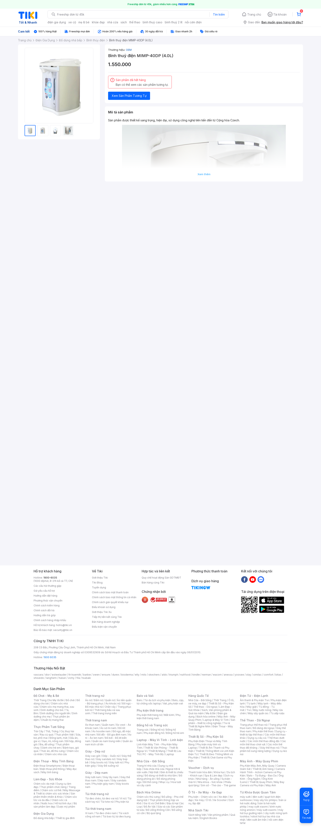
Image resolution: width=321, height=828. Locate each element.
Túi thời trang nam (98, 808)
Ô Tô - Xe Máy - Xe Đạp (205, 792)
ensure (106, 674)
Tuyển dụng (99, 587)
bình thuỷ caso (152, 22)
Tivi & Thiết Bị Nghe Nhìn (209, 725)
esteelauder (59, 674)
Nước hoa (47, 803)
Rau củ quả (46, 734)
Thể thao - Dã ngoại (205, 706)
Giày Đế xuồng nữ (108, 765)
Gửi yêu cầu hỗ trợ (44, 590)
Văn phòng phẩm (218, 814)
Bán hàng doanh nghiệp (106, 621)
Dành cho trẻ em (51, 747)
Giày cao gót (92, 755)
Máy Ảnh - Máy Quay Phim (259, 761)
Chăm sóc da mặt (44, 783)
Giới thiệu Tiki (100, 577)
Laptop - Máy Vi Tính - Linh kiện (160, 740)
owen (96, 674)
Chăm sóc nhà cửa (56, 754)
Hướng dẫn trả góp (45, 615)
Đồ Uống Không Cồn (158, 809)
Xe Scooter (220, 800)
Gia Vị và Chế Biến (154, 803)
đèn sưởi (258, 796)
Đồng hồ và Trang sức (152, 725)
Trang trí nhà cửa (146, 765)
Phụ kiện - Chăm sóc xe (202, 796)
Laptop (169, 754)
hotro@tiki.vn (64, 625)
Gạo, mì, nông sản (52, 741)
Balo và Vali (145, 695)
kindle (196, 674)
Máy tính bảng (49, 772)
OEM (129, 49)
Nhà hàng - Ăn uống (207, 778)
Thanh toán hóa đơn (200, 772)
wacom (217, 674)
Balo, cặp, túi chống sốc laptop (160, 702)
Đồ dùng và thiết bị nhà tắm (161, 775)
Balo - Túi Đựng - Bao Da (262, 775)
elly (137, 674)
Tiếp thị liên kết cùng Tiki (107, 616)
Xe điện (223, 796)
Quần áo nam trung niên (106, 741)
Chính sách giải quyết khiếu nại (110, 602)
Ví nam (89, 813)
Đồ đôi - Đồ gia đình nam (111, 734)
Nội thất (153, 772)
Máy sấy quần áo (258, 713)
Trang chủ (254, 14)
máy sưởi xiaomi (266, 809)
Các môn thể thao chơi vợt (263, 743)
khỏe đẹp (98, 22)
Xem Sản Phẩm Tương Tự (129, 95)
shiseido (39, 677)
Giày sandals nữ (105, 759)
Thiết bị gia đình (65, 818)
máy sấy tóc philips (265, 800)
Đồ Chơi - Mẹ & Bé (46, 695)
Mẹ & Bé (211, 713)
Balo (139, 700)
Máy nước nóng (262, 710)
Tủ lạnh (251, 703)
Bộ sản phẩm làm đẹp (55, 805)
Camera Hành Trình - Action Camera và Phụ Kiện (262, 772)
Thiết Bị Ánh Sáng (263, 768)
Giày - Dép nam (96, 772)
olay (248, 674)
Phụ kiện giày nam (103, 783)
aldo (164, 674)
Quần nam (108, 724)
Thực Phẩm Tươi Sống (49, 727)
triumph (173, 674)
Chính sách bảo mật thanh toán (110, 592)
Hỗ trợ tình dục (63, 803)
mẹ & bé (83, 22)
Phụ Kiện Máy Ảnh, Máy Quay (257, 765)
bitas (278, 674)
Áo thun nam (92, 724)
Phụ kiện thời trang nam (159, 716)
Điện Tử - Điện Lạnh (254, 695)
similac (257, 674)
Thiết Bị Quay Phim (261, 782)
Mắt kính (169, 714)
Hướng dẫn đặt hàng (45, 595)
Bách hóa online (206, 716)
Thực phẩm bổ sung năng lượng (263, 749)
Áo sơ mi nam (108, 728)
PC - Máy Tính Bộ (153, 754)
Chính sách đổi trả (44, 610)
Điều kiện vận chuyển (104, 626)
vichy (71, 677)
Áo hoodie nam (101, 731)
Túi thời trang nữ (97, 794)
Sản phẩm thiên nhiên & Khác (54, 795)
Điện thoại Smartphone (47, 765)
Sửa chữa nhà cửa (154, 768)
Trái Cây (38, 731)
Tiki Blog (97, 582)
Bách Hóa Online (149, 792)
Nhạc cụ (164, 782)
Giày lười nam (93, 777)
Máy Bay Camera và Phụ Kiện (262, 784)
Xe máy (199, 800)
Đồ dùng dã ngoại (263, 728)
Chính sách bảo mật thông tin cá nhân (114, 597)
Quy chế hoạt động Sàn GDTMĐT (161, 577)
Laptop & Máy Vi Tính (216, 719)
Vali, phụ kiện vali (173, 703)
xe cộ (72, 22)
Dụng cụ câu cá (257, 737)
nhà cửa (112, 22)
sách (124, 22)
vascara (38, 674)
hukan (62, 677)
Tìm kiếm (219, 14)
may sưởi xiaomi (258, 806)
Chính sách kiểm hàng (47, 605)
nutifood (185, 674)
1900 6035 (49, 657)
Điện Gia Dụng (44, 813)
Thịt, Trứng (51, 731)
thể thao (134, 22)
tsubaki (86, 677)
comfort (268, 674)
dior (47, 674)
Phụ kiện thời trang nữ (149, 714)
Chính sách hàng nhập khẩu (50, 620)
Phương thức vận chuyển (48, 600)
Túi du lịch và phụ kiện (157, 700)
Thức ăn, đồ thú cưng (52, 750)
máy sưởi (245, 796)
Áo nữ (88, 700)
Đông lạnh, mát (58, 737)
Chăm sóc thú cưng (148, 796)
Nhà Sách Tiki (198, 810)
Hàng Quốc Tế (198, 695)
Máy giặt (251, 706)
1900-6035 (50, 577)
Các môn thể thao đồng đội (263, 741)
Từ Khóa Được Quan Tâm (258, 792)
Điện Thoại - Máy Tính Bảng (53, 761)
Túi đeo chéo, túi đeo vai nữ (101, 798)
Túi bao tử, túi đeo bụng (117, 816)
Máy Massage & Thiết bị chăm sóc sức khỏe (57, 792)
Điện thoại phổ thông (52, 768)
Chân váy (110, 706)
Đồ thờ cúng (150, 782)
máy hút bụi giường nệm (261, 811)
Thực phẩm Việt (64, 734)
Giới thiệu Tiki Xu (102, 612)
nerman (206, 674)
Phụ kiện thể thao (263, 731)
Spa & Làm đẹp (213, 775)
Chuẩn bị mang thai (52, 719)
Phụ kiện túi (122, 801)
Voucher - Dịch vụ (201, 767)
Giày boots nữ (98, 762)
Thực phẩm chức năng (53, 787)
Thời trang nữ (94, 695)
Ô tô (208, 800)
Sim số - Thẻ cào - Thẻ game (218, 785)
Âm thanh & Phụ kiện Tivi (254, 700)
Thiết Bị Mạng (157, 750)
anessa (228, 674)
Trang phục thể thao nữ (253, 724)
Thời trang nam (96, 720)
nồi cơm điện (193, 22)
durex (115, 674)
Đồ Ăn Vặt (149, 806)
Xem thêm (204, 174)
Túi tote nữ (107, 801)
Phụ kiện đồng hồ (154, 732)
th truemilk (75, 674)
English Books (208, 818)
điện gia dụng (56, 22)
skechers (154, 674)
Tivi (248, 710)
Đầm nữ (98, 700)
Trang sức (143, 729)
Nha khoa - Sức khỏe (210, 782)
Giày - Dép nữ (95, 751)
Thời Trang (220, 700)
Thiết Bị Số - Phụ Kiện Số (205, 736)
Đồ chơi (70, 700)
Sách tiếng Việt (197, 814)
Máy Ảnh (271, 785)
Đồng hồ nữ (157, 729)
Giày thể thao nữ (269, 747)
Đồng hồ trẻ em (175, 732)
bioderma (127, 674)
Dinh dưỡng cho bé (52, 710)
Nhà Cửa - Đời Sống (151, 761)
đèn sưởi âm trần (257, 819)
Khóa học (219, 772)
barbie (87, 674)
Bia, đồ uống (47, 744)
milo (143, 674)
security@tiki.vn (62, 630)
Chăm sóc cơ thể (51, 790)
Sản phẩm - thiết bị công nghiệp (211, 721)
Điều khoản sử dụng (103, 607)
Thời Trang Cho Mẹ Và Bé (49, 700)
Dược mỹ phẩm (66, 806)
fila (78, 677)
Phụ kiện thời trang (150, 710)
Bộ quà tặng (154, 813)
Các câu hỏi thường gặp (47, 585)
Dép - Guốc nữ (111, 755)
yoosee (239, 674)
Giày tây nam (110, 777)
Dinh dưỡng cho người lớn (55, 713)
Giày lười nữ (116, 762)
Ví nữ (123, 798)
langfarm (51, 677)
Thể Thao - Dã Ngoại (255, 720)
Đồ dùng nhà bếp (44, 818)
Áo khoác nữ (112, 703)
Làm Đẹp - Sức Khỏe (48, 779)
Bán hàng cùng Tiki (153, 582)
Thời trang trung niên (104, 713)
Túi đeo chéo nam (106, 813)
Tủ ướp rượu (277, 713)
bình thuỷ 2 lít (173, 22)
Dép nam (103, 780)
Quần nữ (110, 700)
